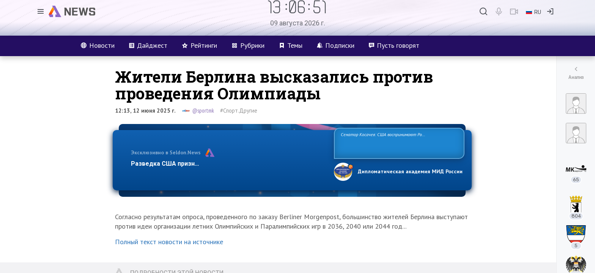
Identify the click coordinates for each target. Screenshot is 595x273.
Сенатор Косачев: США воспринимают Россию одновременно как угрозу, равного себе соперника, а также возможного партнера (398, 143)
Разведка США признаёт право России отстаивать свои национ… (228, 163)
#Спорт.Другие (238, 110)
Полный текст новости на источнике (169, 241)
